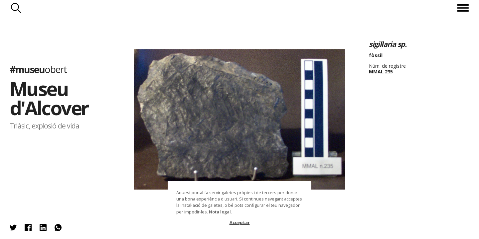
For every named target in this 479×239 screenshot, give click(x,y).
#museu (38, 68)
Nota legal (220, 212)
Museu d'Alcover (49, 98)
